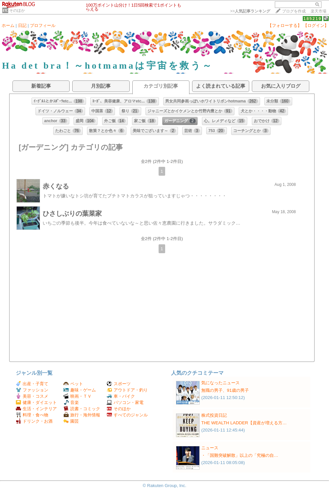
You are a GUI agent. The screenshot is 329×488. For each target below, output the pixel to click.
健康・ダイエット (36, 402)
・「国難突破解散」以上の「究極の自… (239, 455)
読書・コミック (81, 408)
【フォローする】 (285, 25)
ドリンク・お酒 (34, 421)
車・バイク (121, 396)
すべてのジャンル (127, 414)
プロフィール (42, 25)
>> (250, 11)
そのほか (17, 10)
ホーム (8, 25)
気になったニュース (220, 382)
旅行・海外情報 (81, 414)
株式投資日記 (214, 415)
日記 (22, 25)
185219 (312, 18)
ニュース (209, 447)
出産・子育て (32, 383)
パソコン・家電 (125, 402)
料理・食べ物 (32, 414)
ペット (73, 383)
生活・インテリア (36, 408)
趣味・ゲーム (79, 390)
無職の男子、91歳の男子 (225, 390)
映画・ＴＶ (77, 396)
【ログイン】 (316, 25)
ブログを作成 (294, 11)
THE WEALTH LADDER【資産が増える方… (244, 422)
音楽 (71, 402)
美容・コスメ (32, 396)
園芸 (71, 421)
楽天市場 (318, 11)
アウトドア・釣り (127, 390)
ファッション (32, 390)
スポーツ (119, 383)
